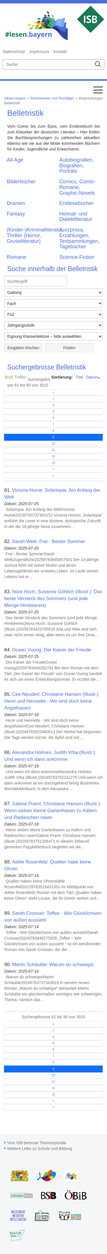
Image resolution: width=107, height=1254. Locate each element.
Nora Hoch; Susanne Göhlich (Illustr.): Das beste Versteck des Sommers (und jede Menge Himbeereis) (53, 598)
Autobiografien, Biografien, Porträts (76, 165)
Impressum (39, 51)
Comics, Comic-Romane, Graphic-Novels (77, 187)
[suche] (47, 64)
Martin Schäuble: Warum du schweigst (53, 964)
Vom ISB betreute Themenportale (36, 1143)
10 (53, 443)
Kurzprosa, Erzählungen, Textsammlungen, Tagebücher (79, 238)
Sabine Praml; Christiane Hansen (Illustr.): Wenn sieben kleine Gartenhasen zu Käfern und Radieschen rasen (52, 810)
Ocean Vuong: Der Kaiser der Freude (51, 650)
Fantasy (16, 214)
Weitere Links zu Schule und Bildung (39, 1148)
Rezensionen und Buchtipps (52, 98)
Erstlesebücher (76, 203)
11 (53, 450)
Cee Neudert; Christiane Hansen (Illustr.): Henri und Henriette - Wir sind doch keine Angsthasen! (52, 701)
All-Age (15, 160)
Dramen (16, 203)
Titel (79, 377)
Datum (92, 377)
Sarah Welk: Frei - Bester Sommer (48, 541)
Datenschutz (14, 51)
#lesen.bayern (15, 98)
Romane (16, 257)
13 (53, 462)
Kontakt (60, 51)
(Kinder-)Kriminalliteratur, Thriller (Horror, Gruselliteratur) (35, 235)
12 (53, 456)
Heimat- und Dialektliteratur (75, 216)
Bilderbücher (21, 181)
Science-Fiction (76, 257)
